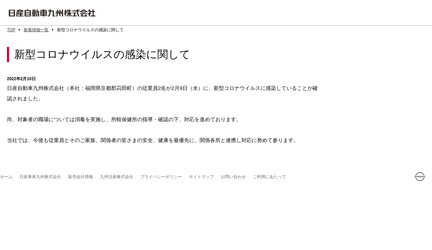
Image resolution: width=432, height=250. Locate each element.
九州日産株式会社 (116, 176)
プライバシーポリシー (161, 176)
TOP (13, 29)
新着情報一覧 (38, 29)
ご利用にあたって (269, 176)
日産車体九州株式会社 (40, 176)
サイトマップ (201, 176)
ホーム (6, 176)
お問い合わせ (233, 176)
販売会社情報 (80, 176)
